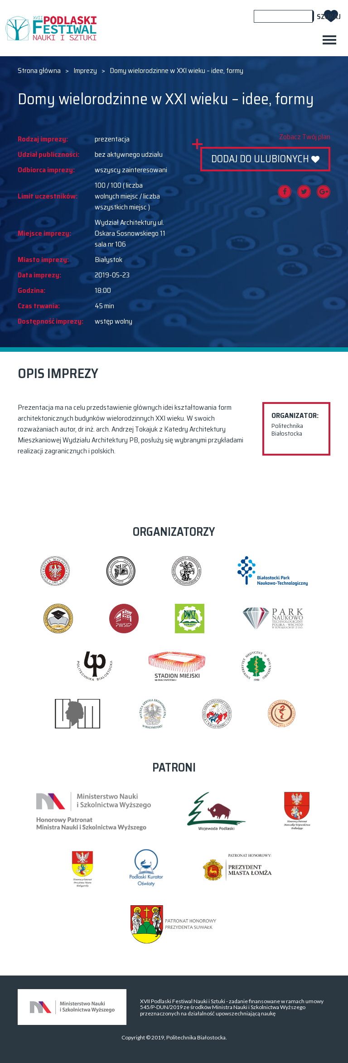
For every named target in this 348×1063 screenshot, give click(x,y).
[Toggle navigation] (329, 40)
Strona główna (39, 70)
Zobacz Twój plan (304, 136)
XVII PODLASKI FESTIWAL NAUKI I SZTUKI (51, 28)
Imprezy (85, 70)
